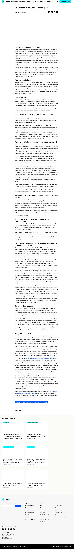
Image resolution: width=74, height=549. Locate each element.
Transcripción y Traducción (31, 514)
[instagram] (14, 529)
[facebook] (3, 529)
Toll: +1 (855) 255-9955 (7, 538)
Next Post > (56, 407)
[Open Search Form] (53, 1)
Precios (41, 517)
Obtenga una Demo (44, 519)
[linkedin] (8, 529)
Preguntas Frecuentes (59, 507)
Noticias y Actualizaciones (27, 402)
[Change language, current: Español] (56, 1)
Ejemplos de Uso (58, 514)
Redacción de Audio (29, 507)
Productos (42, 505)
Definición (18, 402)
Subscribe (18, 506)
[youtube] (11, 529)
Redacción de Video (29, 505)
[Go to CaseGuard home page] (36, 499)
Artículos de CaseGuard (60, 510)
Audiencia (42, 507)
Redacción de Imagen (29, 512)
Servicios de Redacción (30, 519)
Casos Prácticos (58, 512)
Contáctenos (43, 521)
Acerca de (42, 510)
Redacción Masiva (29, 517)
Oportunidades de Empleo (45, 514)
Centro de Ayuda (58, 505)
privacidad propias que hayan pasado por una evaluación (40, 358)
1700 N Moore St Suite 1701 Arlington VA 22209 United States (8, 536)
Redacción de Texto (29, 510)
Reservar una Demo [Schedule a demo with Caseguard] (65, 1)
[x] (5, 529)
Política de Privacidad (6, 546)
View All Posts (18, 410)
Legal (24, 546)
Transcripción (44, 402)
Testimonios (42, 512)
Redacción (37, 402)
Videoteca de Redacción (60, 517)
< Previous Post (18, 407)
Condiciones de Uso (17, 546)
